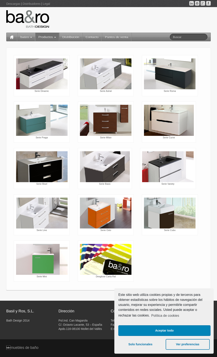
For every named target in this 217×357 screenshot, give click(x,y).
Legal (46, 3)
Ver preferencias (187, 344)
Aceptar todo (164, 330)
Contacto (92, 37)
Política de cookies (165, 315)
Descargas (13, 3)
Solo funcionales (140, 344)
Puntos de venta (116, 37)
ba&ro (26, 37)
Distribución (70, 37)
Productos (47, 37)
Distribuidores (31, 3)
